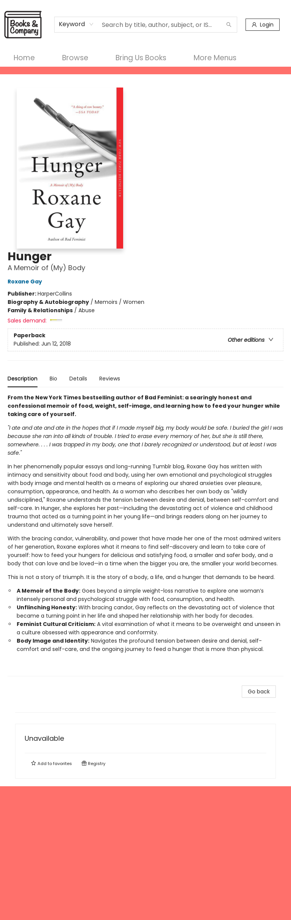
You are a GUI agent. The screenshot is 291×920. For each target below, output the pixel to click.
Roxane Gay (26, 281)
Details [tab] (78, 378)
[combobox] (76, 24)
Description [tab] (23, 378)
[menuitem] (24, 58)
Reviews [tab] (109, 378)
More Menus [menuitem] (215, 58)
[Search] (228, 24)
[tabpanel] (145, 534)
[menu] (145, 58)
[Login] (263, 25)
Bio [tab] (53, 378)
